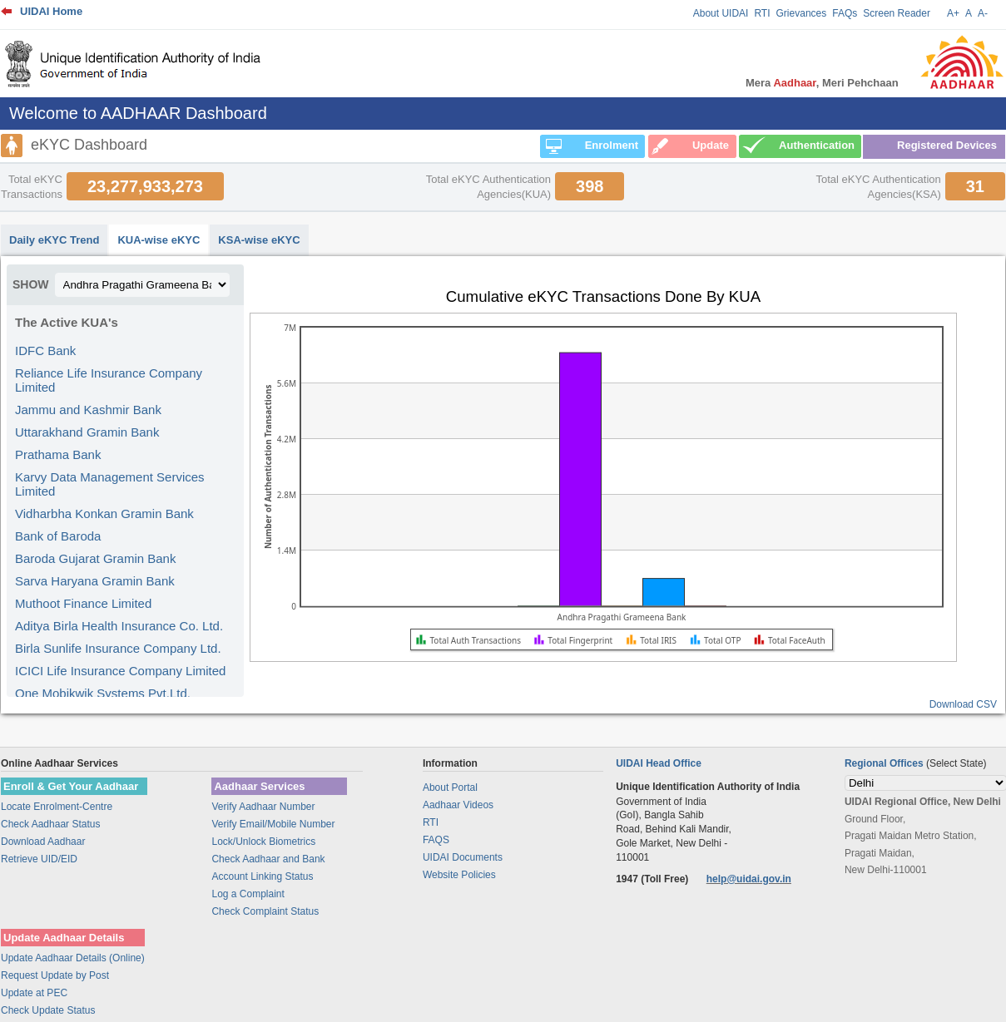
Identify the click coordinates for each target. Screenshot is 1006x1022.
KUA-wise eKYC (158, 240)
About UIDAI (721, 13)
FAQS (436, 840)
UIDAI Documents (463, 857)
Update (710, 145)
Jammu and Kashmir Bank (88, 409)
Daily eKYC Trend (54, 240)
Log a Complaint (247, 894)
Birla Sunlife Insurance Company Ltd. (118, 648)
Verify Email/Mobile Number (273, 824)
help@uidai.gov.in (748, 879)
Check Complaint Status (265, 911)
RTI (762, 13)
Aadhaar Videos (458, 805)
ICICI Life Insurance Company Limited (120, 671)
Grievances (801, 13)
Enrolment (611, 145)
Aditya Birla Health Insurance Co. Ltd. (119, 626)
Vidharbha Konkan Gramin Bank (104, 513)
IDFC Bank (45, 350)
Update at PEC (34, 993)
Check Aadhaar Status (50, 824)
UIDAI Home (51, 11)
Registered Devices (947, 145)
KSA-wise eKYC (259, 240)
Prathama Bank (58, 454)
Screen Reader (896, 13)
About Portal (450, 787)
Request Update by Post (55, 975)
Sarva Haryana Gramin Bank (95, 581)
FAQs (844, 13)
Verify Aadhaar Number (263, 806)
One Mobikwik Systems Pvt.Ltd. (103, 693)
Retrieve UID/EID (39, 859)
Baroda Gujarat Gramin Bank (95, 558)
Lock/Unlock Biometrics (263, 841)
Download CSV (963, 704)
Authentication (817, 145)
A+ (953, 13)
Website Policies (459, 875)
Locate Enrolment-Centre (56, 806)
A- (983, 13)
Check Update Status (48, 1010)
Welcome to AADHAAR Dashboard (138, 113)
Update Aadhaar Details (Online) (73, 958)
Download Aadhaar (43, 841)
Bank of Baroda (58, 536)
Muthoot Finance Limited (83, 603)
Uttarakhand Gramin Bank (87, 432)
